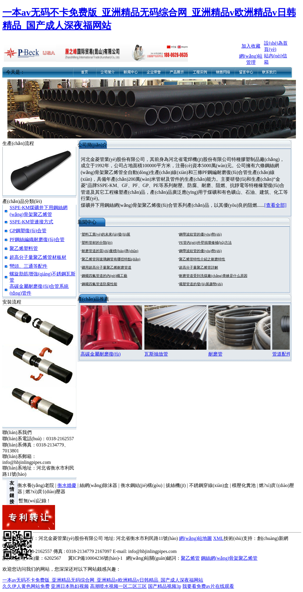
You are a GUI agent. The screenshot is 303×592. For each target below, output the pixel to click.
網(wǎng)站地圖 (195, 538)
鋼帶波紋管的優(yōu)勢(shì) (200, 234)
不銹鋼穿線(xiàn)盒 (209, 485)
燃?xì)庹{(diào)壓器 (45, 491)
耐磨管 (215, 354)
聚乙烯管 (190, 558)
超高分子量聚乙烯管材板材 (37, 257)
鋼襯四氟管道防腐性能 (99, 284)
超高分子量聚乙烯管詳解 (198, 267)
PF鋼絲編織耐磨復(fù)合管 (37, 239)
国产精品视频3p (164, 586)
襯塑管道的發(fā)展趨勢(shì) (201, 284)
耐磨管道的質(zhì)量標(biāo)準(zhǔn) (110, 251)
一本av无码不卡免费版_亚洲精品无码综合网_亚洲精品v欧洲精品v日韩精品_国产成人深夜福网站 (102, 580)
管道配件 (281, 354)
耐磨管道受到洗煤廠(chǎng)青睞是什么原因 (213, 276)
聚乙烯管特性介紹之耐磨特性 (202, 259)
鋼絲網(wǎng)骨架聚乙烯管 (229, 558)
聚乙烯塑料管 (23, 248)
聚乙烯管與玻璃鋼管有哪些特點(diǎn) (111, 259)
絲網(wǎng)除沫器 (98, 485)
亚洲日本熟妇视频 (70, 586)
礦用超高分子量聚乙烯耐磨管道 (106, 267)
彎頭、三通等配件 (28, 266)
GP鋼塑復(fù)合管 (27, 230)
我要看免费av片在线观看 (208, 586)
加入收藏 (250, 46)
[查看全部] (275, 205)
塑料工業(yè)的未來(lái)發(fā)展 (106, 234)
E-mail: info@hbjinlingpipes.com (145, 551)
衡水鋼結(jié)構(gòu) (141, 485)
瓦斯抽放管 (156, 354)
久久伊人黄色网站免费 (26, 586)
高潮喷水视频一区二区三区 (118, 586)
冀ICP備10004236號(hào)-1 (95, 558)
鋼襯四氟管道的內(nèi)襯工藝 (105, 276)
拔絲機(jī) (176, 485)
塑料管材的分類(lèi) (97, 243)
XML (218, 538)
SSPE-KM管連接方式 (31, 221)
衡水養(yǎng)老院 (35, 485)
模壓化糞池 (244, 485)
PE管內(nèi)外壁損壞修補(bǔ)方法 (205, 243)
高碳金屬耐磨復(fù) (100, 354)
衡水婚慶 (66, 485)
